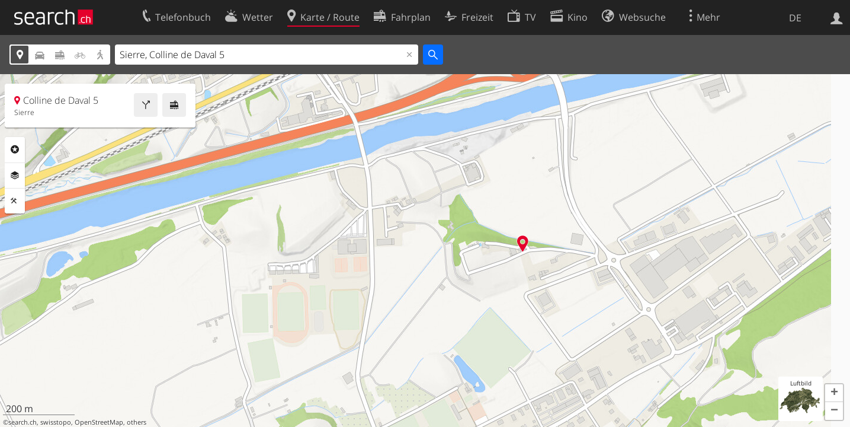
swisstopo (55, 422)
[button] (834, 393)
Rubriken (15, 149)
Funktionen (15, 201)
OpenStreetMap (99, 422)
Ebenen (15, 175)
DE (795, 17)
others (136, 422)
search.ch (22, 422)
